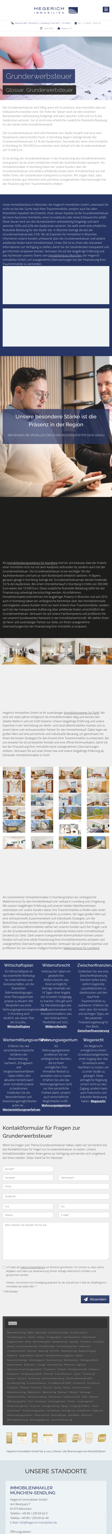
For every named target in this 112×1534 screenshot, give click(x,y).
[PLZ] (28, 1206)
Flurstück (22, 1378)
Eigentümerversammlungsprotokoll (24, 1369)
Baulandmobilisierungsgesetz (59, 1355)
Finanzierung (88, 1373)
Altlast (28, 1341)
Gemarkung (34, 1378)
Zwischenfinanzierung (93, 1031)
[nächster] (105, 1518)
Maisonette (41, 1332)
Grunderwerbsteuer (36, 1382)
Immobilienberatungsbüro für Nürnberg (32, 563)
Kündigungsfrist (54, 1337)
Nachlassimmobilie (16, 1396)
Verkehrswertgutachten (33, 1410)
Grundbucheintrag (16, 1382)
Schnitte (71, 1401)
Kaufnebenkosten (72, 1337)
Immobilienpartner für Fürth (81, 713)
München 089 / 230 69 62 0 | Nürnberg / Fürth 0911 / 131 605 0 (42, 23)
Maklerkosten (34, 1392)
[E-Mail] (84, 1215)
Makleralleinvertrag (16, 1392)
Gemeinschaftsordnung (52, 1378)
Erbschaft (48, 1373)
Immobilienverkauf (16, 1350)
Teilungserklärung (50, 1405)
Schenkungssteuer (56, 1401)
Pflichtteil (24, 1387)
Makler (30, 1332)
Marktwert (63, 1392)
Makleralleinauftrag (16, 1332)
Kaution (31, 1337)
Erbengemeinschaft (77, 1369)
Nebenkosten (55, 1396)
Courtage (41, 1364)
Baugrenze (12, 1355)
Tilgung (64, 1405)
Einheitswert (49, 1369)
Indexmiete (84, 1346)
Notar (84, 1396)
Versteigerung (68, 1410)
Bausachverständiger (17, 1360)
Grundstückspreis (78, 1332)
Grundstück (12, 1387)
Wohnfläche (73, 1415)
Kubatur (41, 1337)
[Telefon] (28, 1215)
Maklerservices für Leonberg (81, 948)
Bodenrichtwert (14, 1364)
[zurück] (7, 1518)
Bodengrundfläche (89, 1360)
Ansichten (54, 1350)
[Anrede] (28, 1169)
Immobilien (85, 1341)
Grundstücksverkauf (58, 1332)
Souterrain (35, 1405)
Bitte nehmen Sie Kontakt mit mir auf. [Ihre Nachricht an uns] (56, 1241)
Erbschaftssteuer (63, 1373)
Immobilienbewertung (26, 1346)
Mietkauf (74, 1392)
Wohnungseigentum (59, 1040)
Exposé (77, 1373)
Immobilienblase (47, 1346)
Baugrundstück (26, 1355)
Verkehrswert (13, 1410)
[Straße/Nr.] (56, 1196)
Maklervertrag (49, 1392)
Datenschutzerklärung (33, 1267)
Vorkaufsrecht (83, 1410)
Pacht (30, 1401)
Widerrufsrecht (56, 965)
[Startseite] (56, 10)
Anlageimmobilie (15, 1341)
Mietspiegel (85, 1392)
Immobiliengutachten (67, 1346)
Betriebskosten (71, 1360)
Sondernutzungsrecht (17, 1405)
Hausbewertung (59, 1341)
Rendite (58, 1387)
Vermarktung (53, 1410)
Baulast (79, 1355)
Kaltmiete (31, 1350)
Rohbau (67, 1387)
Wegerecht (93, 1040)
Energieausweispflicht (31, 1373)
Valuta (95, 1405)
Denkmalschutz (54, 1364)
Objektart (93, 1396)
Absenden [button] (98, 1299)
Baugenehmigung (87, 1350)
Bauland (40, 1355)
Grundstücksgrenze (16, 1337)
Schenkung (40, 1401)
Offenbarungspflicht (16, 1401)
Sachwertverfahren (81, 1387)
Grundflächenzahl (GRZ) (59, 1382)
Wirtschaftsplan (18, 965)
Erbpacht (61, 1369)
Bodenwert (29, 1364)
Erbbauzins (94, 1369)
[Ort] (84, 1206)
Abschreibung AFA (41, 1341)
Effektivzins (69, 1364)
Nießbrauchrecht (71, 1396)
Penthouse (36, 1387)
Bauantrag (43, 1350)
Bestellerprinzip (54, 1360)
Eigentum (81, 1364)
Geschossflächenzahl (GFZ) (79, 1378)
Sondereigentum (85, 1401)
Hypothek (74, 1341)
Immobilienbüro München (64, 255)
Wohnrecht (86, 1415)
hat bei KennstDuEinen (56, 1451)
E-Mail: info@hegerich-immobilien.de (33, 1523)
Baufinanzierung (69, 1350)
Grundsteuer (93, 1382)
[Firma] (56, 1186)
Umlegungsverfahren (80, 1405)
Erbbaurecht (13, 1373)
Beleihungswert (37, 1360)
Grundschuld (79, 1382)
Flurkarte (11, 1378)
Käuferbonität (88, 1337)
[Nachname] (84, 1178)
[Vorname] (28, 1178)
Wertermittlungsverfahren (27, 1040)
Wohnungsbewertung (17, 1419)
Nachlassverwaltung (37, 1396)
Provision (47, 1387)
